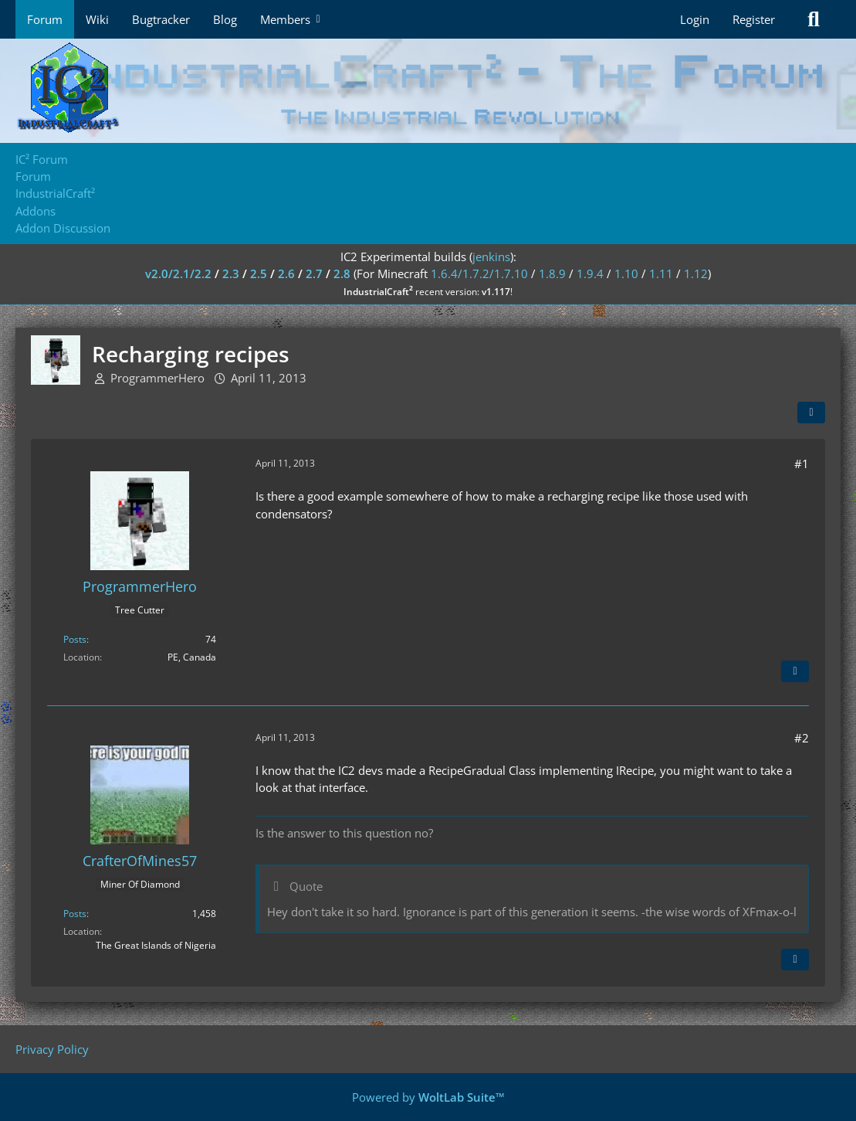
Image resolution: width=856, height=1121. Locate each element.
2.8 (341, 273)
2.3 (230, 273)
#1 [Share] (801, 463)
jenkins (491, 256)
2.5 (258, 273)
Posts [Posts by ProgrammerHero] (74, 639)
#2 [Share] (801, 738)
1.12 (696, 273)
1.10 (626, 273)
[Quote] (795, 671)
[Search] (814, 19)
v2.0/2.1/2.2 (178, 273)
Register (754, 19)
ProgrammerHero (157, 378)
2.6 (286, 273)
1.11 (661, 273)
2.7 (314, 273)
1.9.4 (590, 273)
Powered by (428, 1097)
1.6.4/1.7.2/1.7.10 (479, 273)
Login (694, 19)
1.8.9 (552, 273)
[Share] (811, 412)
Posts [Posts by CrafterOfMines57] (74, 913)
